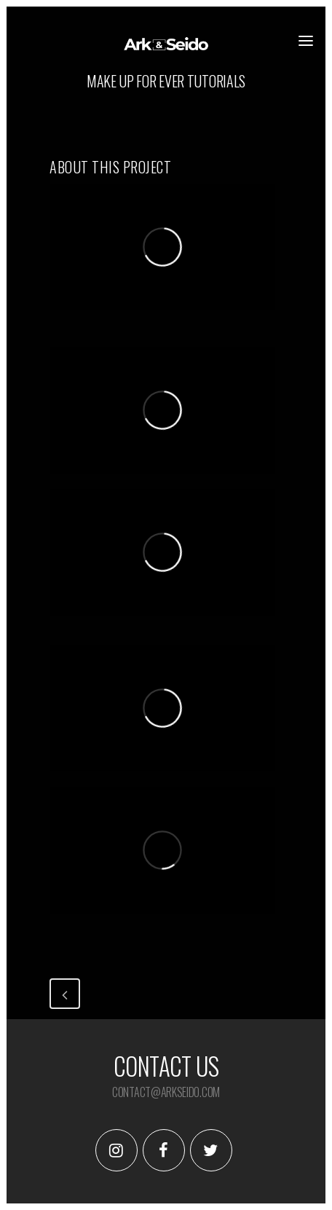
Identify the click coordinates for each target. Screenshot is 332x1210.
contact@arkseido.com (166, 1092)
